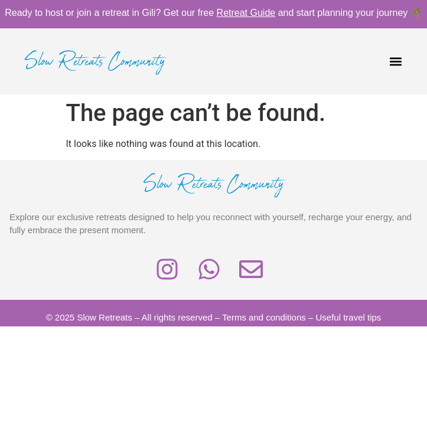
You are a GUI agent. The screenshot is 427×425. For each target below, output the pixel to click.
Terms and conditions (264, 317)
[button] (396, 61)
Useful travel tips (349, 317)
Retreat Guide (246, 13)
